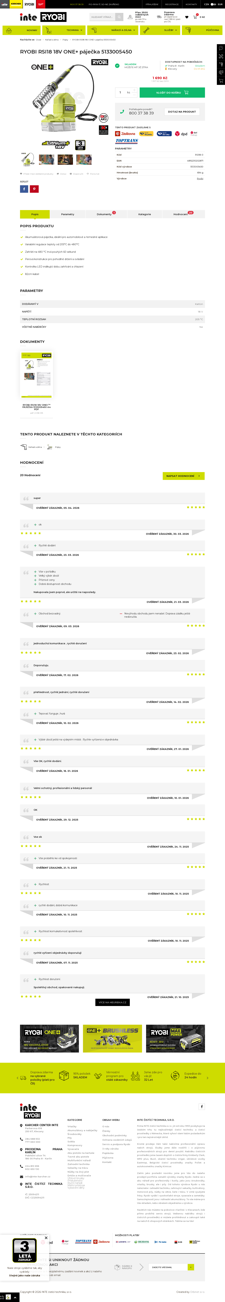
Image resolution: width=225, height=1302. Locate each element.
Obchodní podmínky (114, 1135)
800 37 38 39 (141, 113)
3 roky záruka (110, 1148)
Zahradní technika (79, 1164)
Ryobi (200, 178)
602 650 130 (32, 1169)
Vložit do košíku (172, 92)
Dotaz (61, 174)
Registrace (172, 4)
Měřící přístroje (76, 1185)
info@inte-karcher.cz (37, 1176)
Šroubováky (75, 1134)
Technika (64, 30)
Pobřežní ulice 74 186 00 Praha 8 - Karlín (43, 1154)
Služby (160, 30)
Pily (70, 1137)
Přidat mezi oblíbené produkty (36, 174)
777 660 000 (32, 1142)
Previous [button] (17, 1078)
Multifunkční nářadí (79, 1160)
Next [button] (207, 1078)
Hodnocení (184, 213)
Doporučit (76, 174)
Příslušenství (75, 1180)
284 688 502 (32, 1138)
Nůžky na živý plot (78, 1171)
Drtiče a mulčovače (79, 1175)
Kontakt (106, 1162)
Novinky (21, 30)
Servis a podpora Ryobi (116, 1144)
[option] (65, 98)
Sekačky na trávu (78, 1167)
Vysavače (73, 1149)
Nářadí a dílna (113, 30)
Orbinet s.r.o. (197, 1292)
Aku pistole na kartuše (81, 1153)
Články (106, 1131)
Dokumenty (106, 213)
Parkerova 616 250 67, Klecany (41, 1128)
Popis (35, 214)
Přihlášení (152, 4)
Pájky (65, 40)
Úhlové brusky (76, 1178)
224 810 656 (32, 1166)
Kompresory (75, 1145)
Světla (71, 1141)
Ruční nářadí (75, 1182)
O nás (105, 1126)
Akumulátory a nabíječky (82, 1130)
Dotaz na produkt (182, 111)
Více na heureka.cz (112, 1002)
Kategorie (144, 214)
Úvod (38, 40)
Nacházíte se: (27, 40)
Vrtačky (72, 1126)
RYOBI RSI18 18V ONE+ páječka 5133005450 (94, 40)
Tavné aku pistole (78, 1156)
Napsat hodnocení (184, 476)
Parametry (67, 214)
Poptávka (108, 1153)
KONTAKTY (191, 4)
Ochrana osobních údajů (117, 1139)
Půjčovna (202, 30)
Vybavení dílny (76, 1187)
